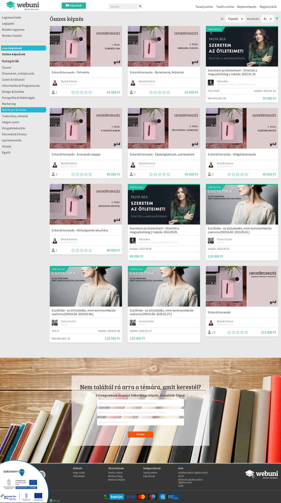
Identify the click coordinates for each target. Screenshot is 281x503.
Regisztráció (268, 7)
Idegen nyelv (10, 122)
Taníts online (225, 7)
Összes (6, 67)
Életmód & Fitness (14, 134)
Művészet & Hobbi (14, 110)
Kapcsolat (79, 472)
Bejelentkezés (246, 7)
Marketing (9, 104)
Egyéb (6, 152)
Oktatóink (79, 476)
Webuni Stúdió (116, 479)
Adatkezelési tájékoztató (193, 472)
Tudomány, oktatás (15, 116)
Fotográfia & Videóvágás (18, 98)
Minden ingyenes (13, 29)
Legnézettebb (11, 17)
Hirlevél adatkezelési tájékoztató (190, 481)
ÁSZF (181, 476)
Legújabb (8, 23)
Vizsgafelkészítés (13, 128)
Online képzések (13, 54)
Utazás (6, 146)
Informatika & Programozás (21, 85)
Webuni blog (115, 476)
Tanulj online (204, 7)
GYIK (180, 486)
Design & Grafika (13, 92)
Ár (268, 19)
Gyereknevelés (12, 140)
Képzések (74, 5)
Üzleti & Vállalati (13, 79)
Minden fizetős (12, 35)
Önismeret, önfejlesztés (18, 73)
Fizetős (235, 19)
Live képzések (12, 48)
